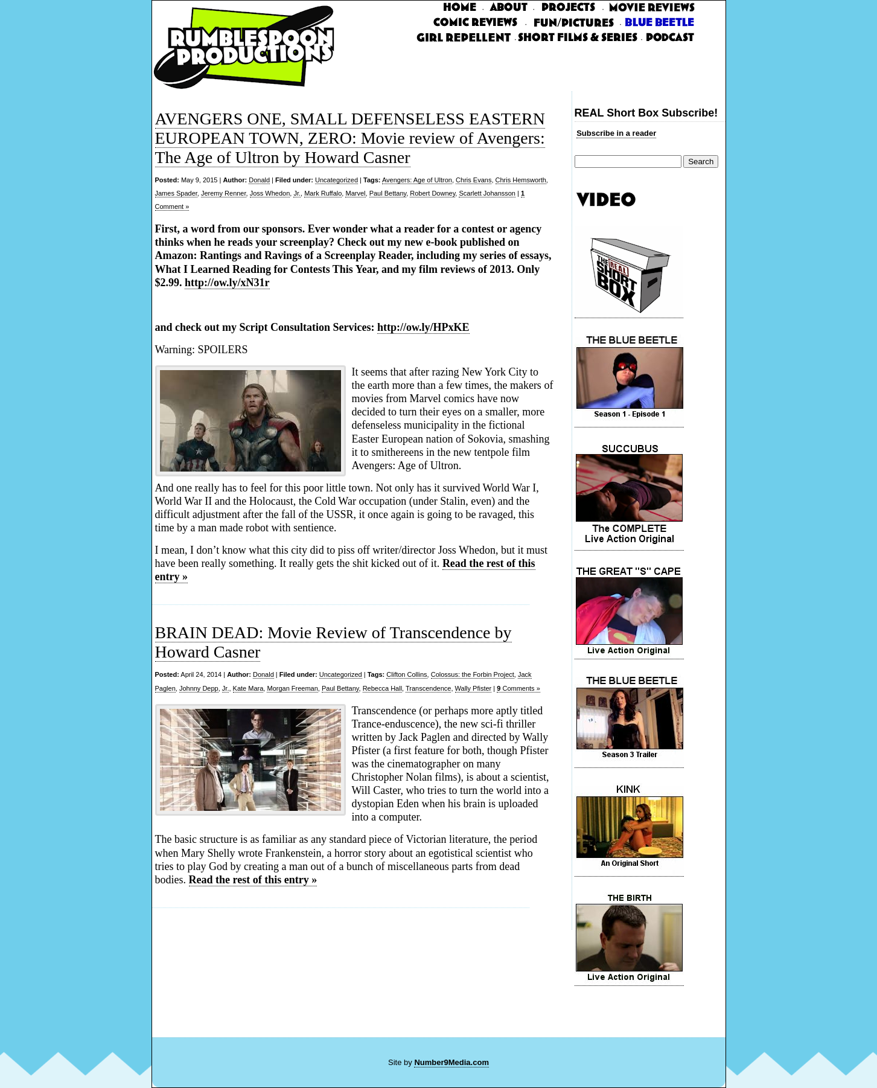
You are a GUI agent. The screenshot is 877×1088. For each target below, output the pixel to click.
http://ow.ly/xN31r (227, 283)
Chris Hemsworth (521, 180)
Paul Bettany (388, 193)
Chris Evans (473, 180)
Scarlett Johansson (487, 193)
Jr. (297, 193)
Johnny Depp (198, 688)
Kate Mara (248, 688)
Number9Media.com (451, 1062)
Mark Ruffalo (323, 193)
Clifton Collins (406, 674)
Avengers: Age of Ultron (417, 180)
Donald (259, 180)
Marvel (355, 193)
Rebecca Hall (382, 688)
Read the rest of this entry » (253, 880)
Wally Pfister (473, 688)
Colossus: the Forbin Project (472, 674)
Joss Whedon (270, 193)
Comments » (518, 688)
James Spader (176, 193)
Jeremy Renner (223, 193)
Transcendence (428, 688)
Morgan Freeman (292, 688)
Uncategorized (336, 180)
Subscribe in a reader (616, 133)
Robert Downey (432, 193)
